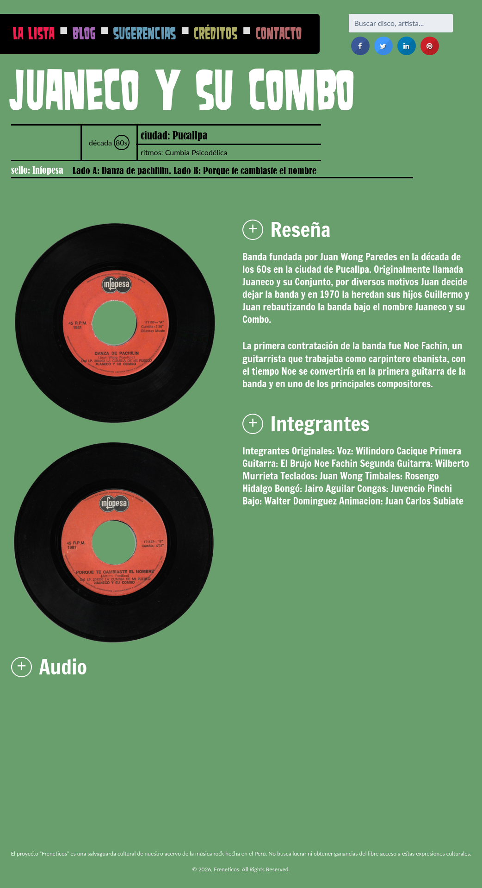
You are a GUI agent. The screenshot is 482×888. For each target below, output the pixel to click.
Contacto (279, 33)
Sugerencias (144, 33)
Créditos (216, 33)
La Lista (34, 33)
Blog (84, 33)
